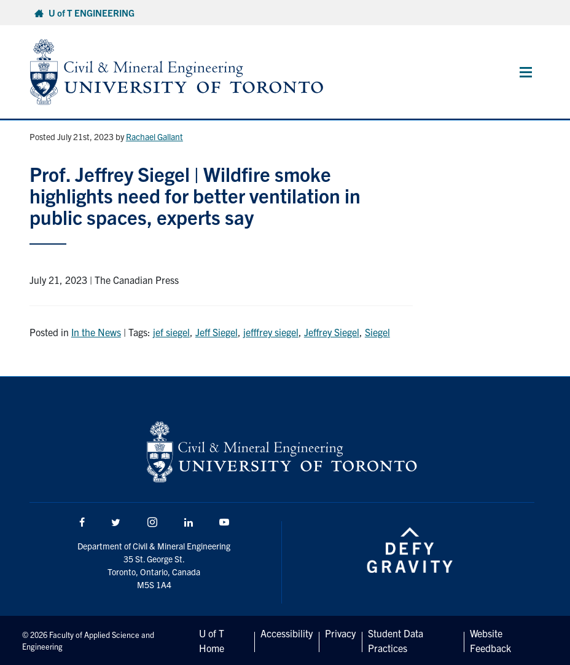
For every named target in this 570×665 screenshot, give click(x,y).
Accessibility (286, 633)
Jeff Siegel (216, 332)
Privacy (340, 633)
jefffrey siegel (271, 332)
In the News (96, 332)
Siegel (377, 332)
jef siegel (171, 332)
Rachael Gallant (154, 136)
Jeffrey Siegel (331, 332)
